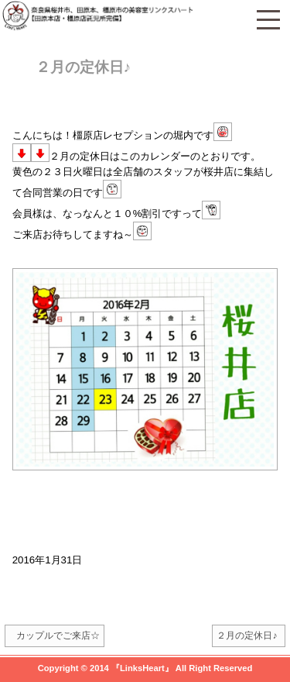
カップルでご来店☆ (58, 635)
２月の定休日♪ (83, 67)
